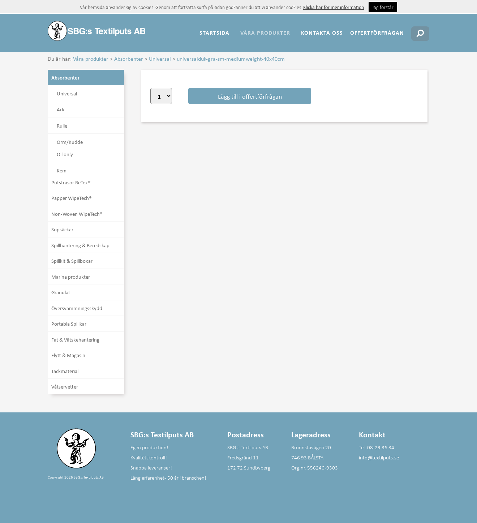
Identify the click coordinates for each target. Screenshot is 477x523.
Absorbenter (128, 59)
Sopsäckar (62, 229)
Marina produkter (70, 276)
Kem (61, 170)
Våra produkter (265, 33)
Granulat (60, 292)
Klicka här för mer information (333, 7)
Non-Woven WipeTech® (77, 213)
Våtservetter (64, 386)
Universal (160, 59)
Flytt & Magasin (68, 355)
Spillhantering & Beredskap (80, 245)
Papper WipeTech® (71, 197)
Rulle (62, 125)
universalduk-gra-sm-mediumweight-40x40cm (231, 59)
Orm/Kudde (70, 141)
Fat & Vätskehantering (75, 339)
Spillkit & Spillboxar (72, 260)
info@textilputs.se (379, 457)
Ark (60, 109)
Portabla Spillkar (68, 323)
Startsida (214, 33)
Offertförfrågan (377, 33)
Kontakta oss (322, 33)
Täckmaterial (64, 370)
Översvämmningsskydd (76, 308)
